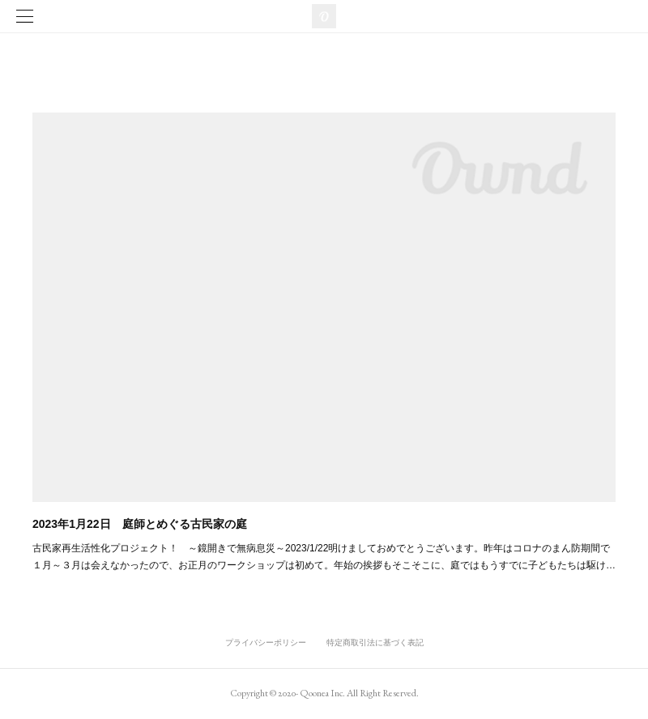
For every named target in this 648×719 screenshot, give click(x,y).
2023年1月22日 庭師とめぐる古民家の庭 (139, 523)
